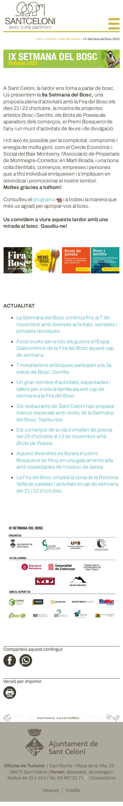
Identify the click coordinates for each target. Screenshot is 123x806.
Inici (39, 39)
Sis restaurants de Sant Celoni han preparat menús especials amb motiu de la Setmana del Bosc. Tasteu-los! (65, 412)
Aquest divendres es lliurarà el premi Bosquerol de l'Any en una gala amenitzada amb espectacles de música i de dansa (64, 460)
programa (44, 199)
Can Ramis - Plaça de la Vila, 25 (82, 765)
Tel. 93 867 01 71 (66, 777)
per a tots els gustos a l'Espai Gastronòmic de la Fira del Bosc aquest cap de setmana (65, 348)
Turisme (50, 39)
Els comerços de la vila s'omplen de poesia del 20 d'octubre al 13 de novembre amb (64, 436)
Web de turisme (69, 39)
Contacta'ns (103, 777)
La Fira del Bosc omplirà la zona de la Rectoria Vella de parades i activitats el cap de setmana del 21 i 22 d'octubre (67, 484)
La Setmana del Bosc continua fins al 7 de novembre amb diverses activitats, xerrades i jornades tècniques (66, 324)
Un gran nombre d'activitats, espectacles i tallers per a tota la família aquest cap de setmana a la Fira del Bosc (63, 388)
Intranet (51, 790)
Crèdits (73, 790)
